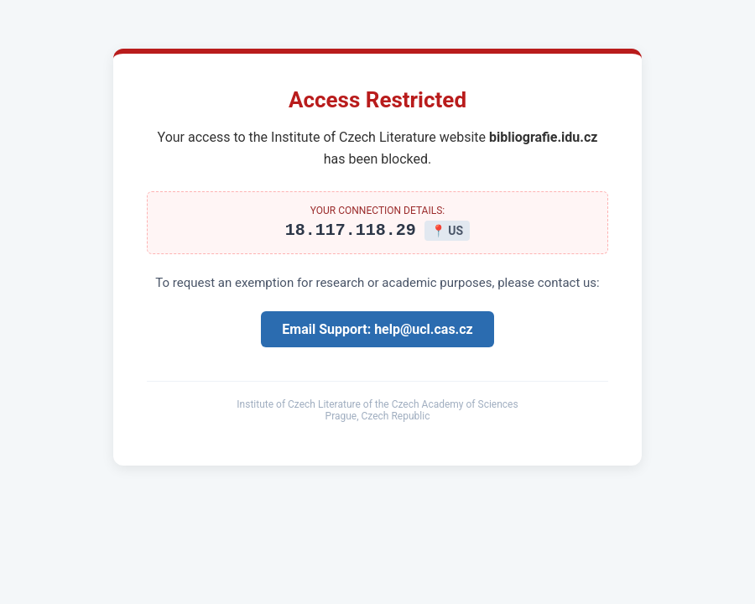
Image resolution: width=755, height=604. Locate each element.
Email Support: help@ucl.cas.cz (377, 332)
